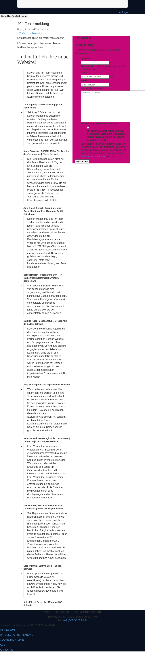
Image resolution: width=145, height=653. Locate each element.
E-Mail (84, 80)
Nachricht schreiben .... (93, 88)
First (112, 76)
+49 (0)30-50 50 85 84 (75, 620)
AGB (2, 645)
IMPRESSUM (7, 629)
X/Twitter (85, 58)
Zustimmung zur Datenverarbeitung (99, 123)
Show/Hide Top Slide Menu (14, 16)
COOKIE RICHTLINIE (12, 639)
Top (11, 649)
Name (84, 72)
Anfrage (123, 12)
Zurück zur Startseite (30, 33)
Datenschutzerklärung (93, 156)
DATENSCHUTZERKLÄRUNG (16, 635)
